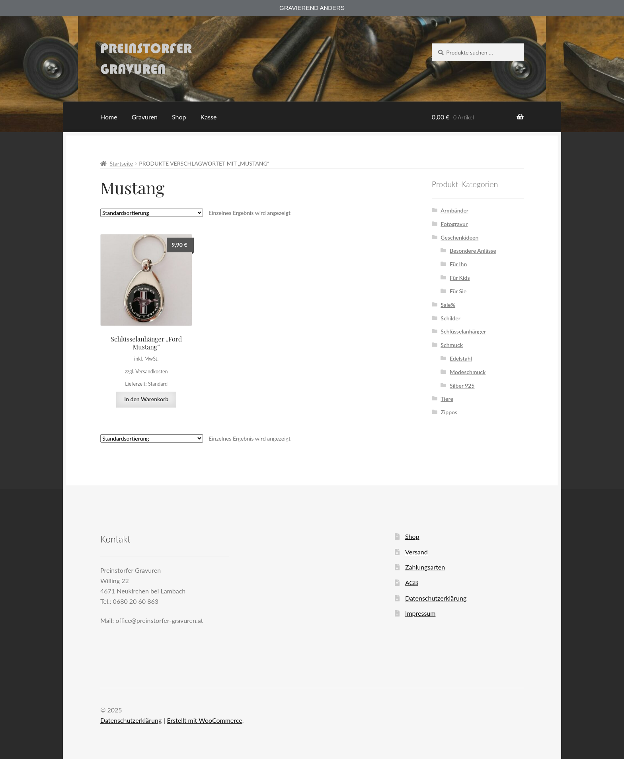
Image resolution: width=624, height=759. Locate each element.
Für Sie (458, 291)
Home (108, 117)
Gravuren (145, 117)
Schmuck (452, 344)
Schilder (450, 318)
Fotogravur (454, 223)
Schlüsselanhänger (463, 331)
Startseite (121, 163)
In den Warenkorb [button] (146, 399)
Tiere (447, 398)
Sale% (448, 304)
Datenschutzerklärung (435, 598)
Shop (179, 117)
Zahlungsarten (425, 567)
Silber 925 (462, 385)
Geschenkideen (459, 237)
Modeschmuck (468, 372)
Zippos (449, 412)
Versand (416, 552)
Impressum (420, 613)
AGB (411, 582)
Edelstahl (461, 358)
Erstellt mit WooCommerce (204, 720)
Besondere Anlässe (473, 250)
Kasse (209, 117)
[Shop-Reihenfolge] (151, 213)
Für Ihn (458, 264)
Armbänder (454, 210)
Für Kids (460, 277)
